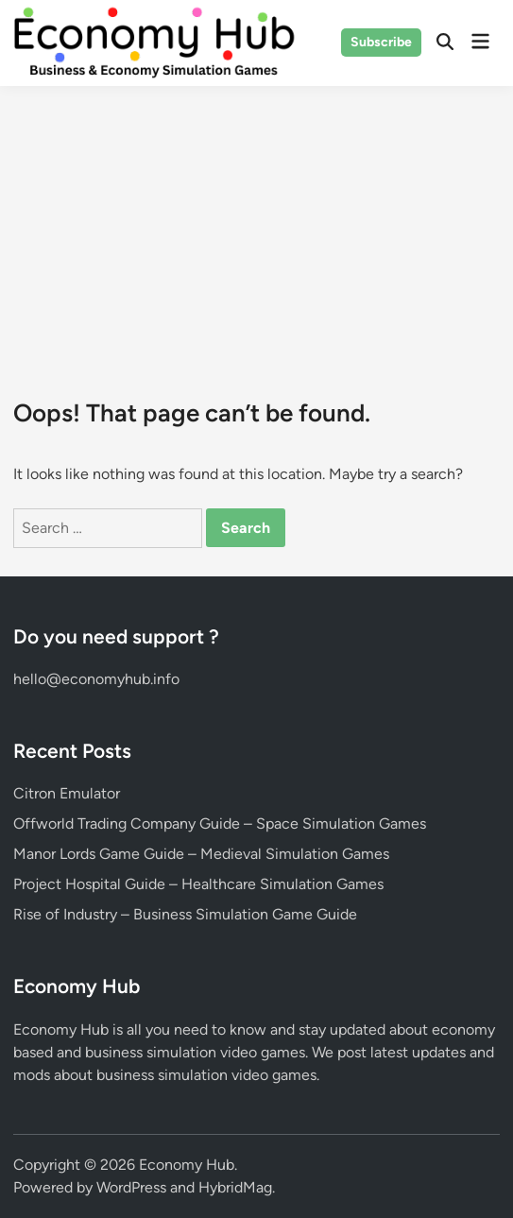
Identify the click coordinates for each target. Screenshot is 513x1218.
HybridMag (235, 1187)
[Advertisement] (256, 227)
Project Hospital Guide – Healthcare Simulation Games (198, 884)
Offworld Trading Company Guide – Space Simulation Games (219, 823)
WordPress (131, 1187)
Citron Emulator (66, 793)
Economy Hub (186, 1165)
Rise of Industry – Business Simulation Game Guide (185, 914)
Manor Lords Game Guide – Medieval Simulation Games (201, 854)
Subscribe (381, 42)
